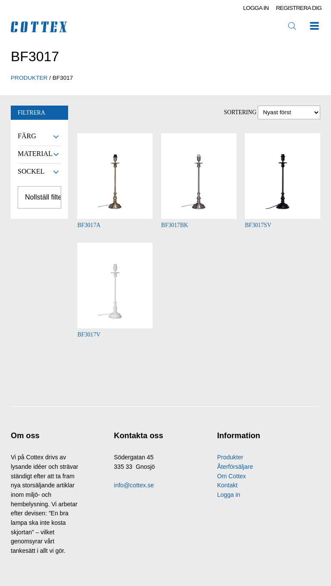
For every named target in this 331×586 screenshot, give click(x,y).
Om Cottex (231, 476)
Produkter (230, 457)
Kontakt (227, 485)
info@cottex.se (134, 485)
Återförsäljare (235, 466)
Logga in (256, 8)
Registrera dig (299, 8)
